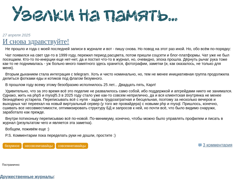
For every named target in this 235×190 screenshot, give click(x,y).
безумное (12, 146)
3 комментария (217, 145)
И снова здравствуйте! (36, 41)
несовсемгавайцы (39, 146)
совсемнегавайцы (72, 146)
